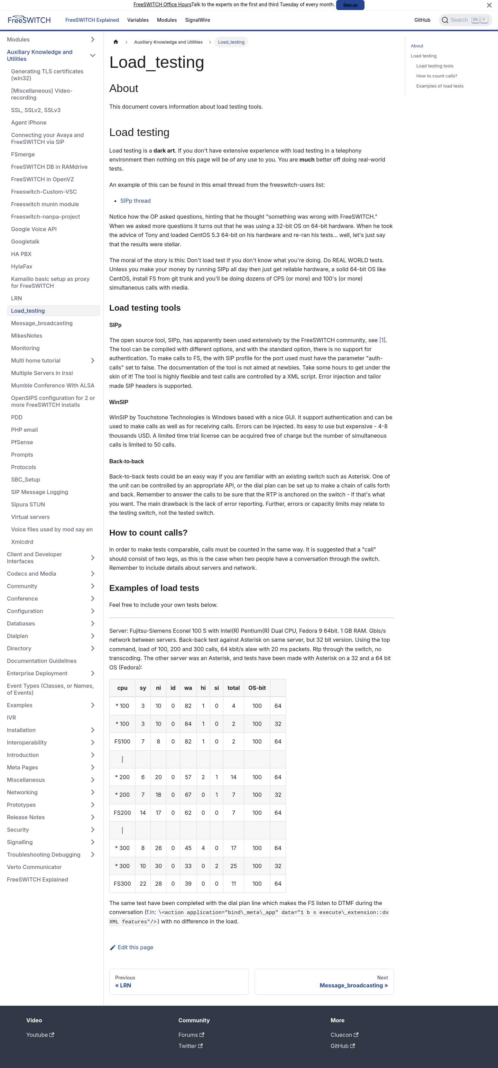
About (417, 45)
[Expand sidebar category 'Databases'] (92, 623)
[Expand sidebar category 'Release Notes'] (92, 817)
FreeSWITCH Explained (92, 20)
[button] (51, 779)
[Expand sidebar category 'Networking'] (92, 792)
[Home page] (115, 42)
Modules (167, 20)
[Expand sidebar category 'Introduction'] (92, 754)
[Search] (465, 20)
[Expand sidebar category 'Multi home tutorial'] (92, 360)
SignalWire (197, 20)
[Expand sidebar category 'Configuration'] (92, 611)
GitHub (422, 20)
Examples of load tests (439, 86)
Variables (138, 20)
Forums (191, 1034)
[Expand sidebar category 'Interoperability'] (92, 742)
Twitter (190, 1045)
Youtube (40, 1034)
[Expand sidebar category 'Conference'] (92, 598)
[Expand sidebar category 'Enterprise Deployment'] (92, 673)
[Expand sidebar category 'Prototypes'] (92, 804)
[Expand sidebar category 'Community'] (92, 586)
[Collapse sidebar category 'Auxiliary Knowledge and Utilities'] (92, 55)
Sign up (350, 4)
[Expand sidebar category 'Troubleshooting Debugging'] (92, 854)
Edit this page (131, 947)
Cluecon (345, 1034)
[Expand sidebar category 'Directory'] (92, 648)
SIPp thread (135, 200)
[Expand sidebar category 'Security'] (92, 829)
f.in (151, 912)
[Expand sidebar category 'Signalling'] (92, 842)
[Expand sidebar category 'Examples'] (92, 705)
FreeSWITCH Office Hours (162, 4)
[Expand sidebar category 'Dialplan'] (92, 635)
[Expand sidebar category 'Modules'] (92, 39)
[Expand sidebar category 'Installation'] (92, 730)
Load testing (424, 55)
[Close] (489, 5)
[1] (382, 340)
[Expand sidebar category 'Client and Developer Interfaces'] (92, 558)
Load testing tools (435, 66)
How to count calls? (436, 76)
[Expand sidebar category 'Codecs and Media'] (92, 573)
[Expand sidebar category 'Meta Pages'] (92, 767)
